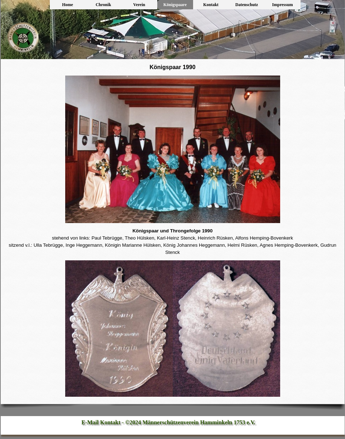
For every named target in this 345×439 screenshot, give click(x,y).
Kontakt (211, 4)
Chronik (103, 4)
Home (67, 4)
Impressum (282, 4)
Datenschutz (246, 4)
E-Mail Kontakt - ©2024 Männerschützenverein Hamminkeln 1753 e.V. (168, 422)
